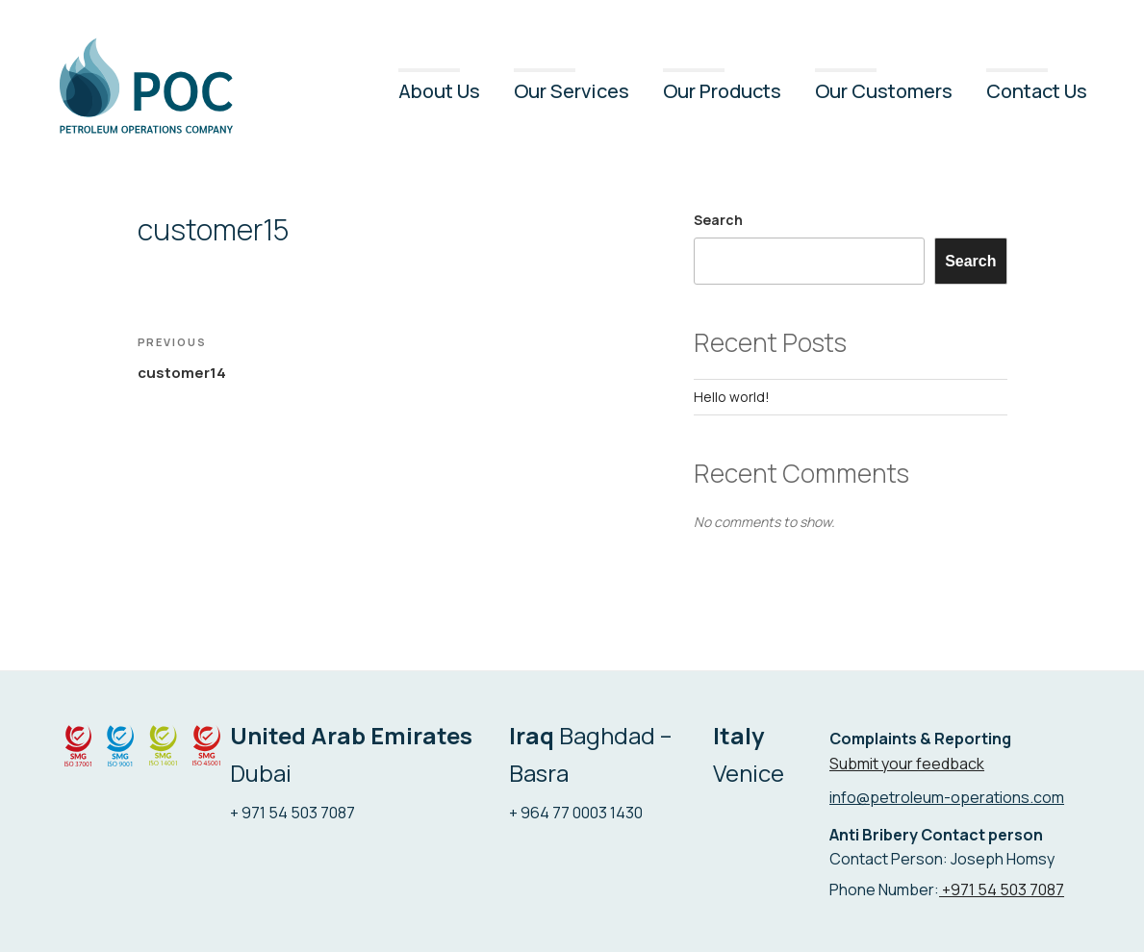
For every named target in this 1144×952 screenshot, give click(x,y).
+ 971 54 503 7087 (292, 812)
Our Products (722, 91)
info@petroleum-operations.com (946, 797)
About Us (439, 91)
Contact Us (1036, 91)
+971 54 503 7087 (1001, 889)
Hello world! (732, 397)
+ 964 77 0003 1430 (576, 812)
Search (718, 220)
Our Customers (884, 91)
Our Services (571, 91)
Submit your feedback (906, 763)
